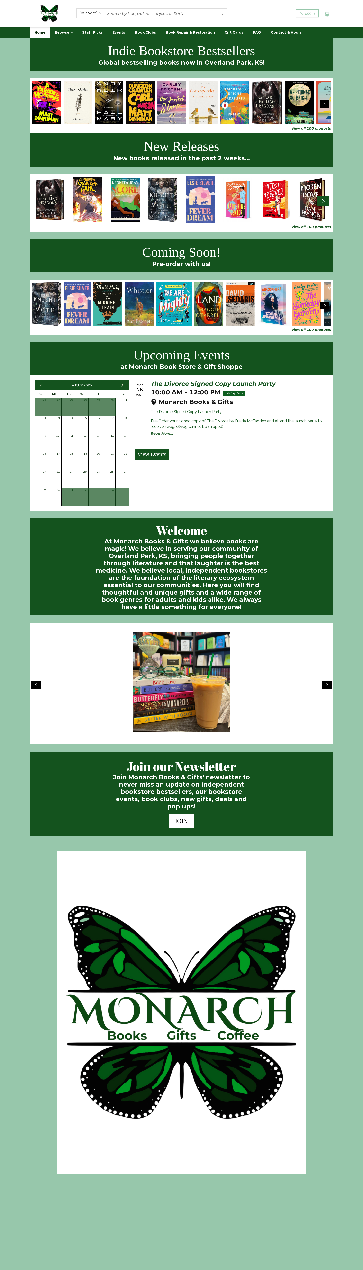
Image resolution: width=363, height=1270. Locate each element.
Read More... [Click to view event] (162, 433)
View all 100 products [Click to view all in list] (311, 128)
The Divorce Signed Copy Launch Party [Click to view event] (213, 383)
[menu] (181, 32)
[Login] (307, 13)
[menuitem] (40, 32)
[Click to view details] (46, 102)
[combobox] (91, 13)
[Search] (221, 13)
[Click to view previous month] (41, 385)
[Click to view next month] (122, 385)
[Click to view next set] (324, 104)
